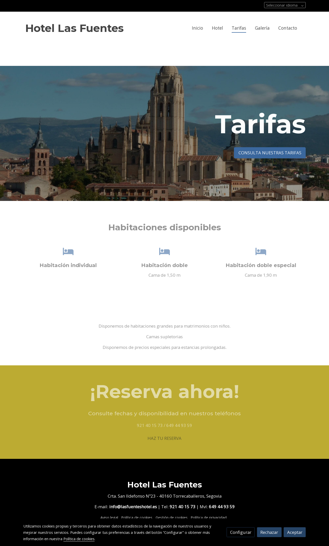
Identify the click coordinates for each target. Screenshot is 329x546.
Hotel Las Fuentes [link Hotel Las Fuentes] (74, 28)
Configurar (240, 532)
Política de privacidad (209, 517)
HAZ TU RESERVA (164, 438)
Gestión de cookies (172, 517)
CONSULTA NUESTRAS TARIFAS (270, 153)
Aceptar (294, 532)
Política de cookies (136, 517)
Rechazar (269, 532)
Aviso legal (109, 517)
